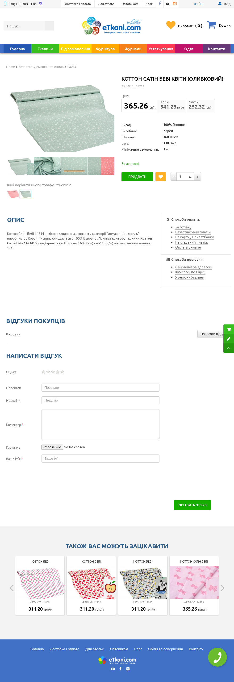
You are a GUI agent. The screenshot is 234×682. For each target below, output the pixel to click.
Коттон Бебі (39, 561)
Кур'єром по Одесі (190, 271)
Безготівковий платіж (193, 231)
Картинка (13, 447)
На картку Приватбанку (194, 236)
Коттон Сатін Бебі (194, 561)
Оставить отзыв (193, 505)
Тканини (45, 48)
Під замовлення (75, 48)
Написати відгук (213, 334)
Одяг (188, 48)
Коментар (14, 424)
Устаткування (161, 48)
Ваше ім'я (14, 458)
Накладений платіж (191, 242)
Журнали (133, 48)
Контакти (216, 48)
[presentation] (42, 481)
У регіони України (189, 277)
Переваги (13, 387)
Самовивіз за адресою (193, 266)
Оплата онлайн (188, 247)
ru (201, 4)
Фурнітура (105, 48)
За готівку (183, 226)
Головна (17, 48)
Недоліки (13, 400)
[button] (227, 3)
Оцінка (11, 371)
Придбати (137, 176)
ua (196, 4)
